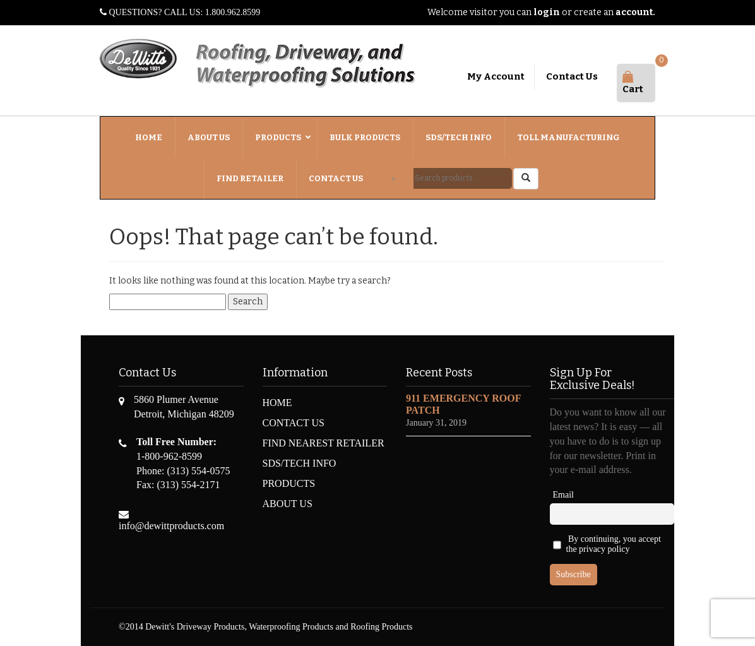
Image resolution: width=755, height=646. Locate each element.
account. (635, 12)
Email (563, 494)
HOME (277, 402)
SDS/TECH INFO (299, 463)
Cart (632, 83)
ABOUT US (287, 503)
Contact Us (572, 76)
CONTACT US (293, 422)
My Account (496, 76)
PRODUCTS (289, 483)
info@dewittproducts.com (171, 525)
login (546, 12)
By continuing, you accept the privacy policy (607, 545)
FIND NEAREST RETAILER (323, 443)
